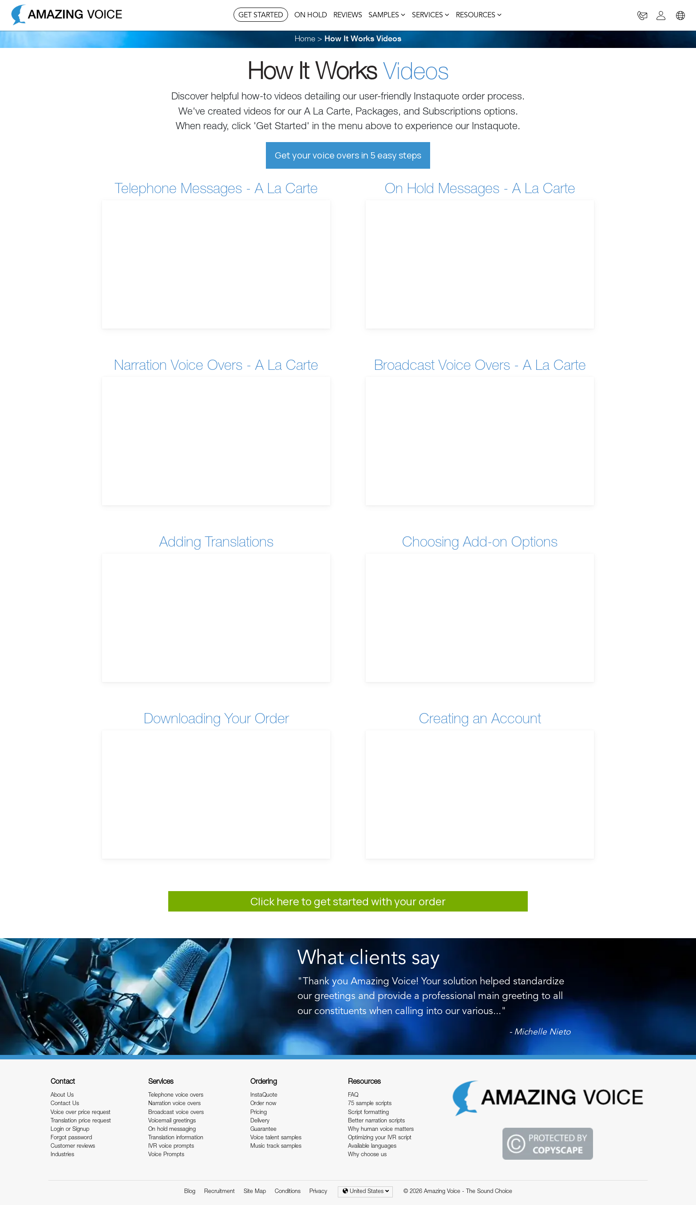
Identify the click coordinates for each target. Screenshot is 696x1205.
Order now (263, 1104)
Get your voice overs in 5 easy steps (348, 155)
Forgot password (71, 1138)
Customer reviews (73, 1147)
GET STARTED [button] (260, 15)
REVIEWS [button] (347, 15)
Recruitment (219, 1192)
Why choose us (367, 1155)
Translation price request (81, 1121)
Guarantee (263, 1130)
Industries (62, 1155)
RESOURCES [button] (479, 15)
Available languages (372, 1147)
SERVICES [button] (431, 15)
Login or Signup (70, 1130)
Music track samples (275, 1147)
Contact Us (65, 1104)
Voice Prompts (166, 1155)
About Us (62, 1095)
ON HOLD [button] (310, 15)
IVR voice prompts (171, 1147)
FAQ (353, 1095)
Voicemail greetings (172, 1121)
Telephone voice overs (175, 1095)
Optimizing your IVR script (379, 1138)
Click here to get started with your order (348, 901)
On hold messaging (172, 1130)
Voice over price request (81, 1113)
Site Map (255, 1192)
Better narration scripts (376, 1121)
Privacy (318, 1192)
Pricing (258, 1113)
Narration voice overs (174, 1104)
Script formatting (368, 1113)
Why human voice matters (381, 1130)
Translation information (175, 1138)
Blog (189, 1192)
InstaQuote (263, 1095)
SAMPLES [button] (387, 15)
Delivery (259, 1121)
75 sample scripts (370, 1104)
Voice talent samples (275, 1138)
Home (305, 40)
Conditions (288, 1192)
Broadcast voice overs (176, 1113)
